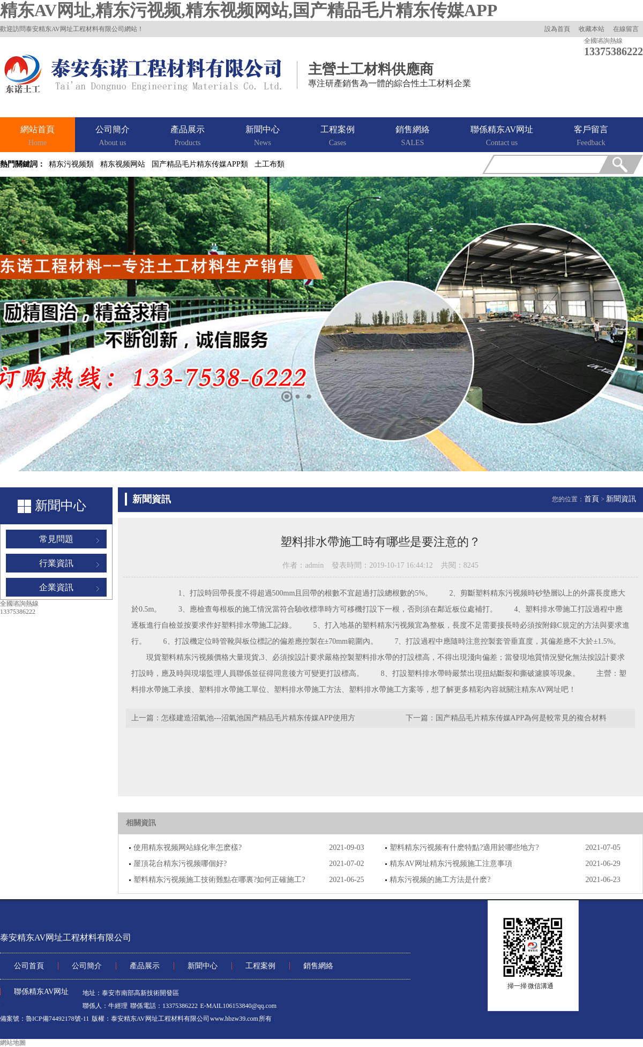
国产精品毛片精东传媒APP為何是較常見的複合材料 (521, 718)
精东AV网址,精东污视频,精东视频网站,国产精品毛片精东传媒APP (248, 10)
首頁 (591, 499)
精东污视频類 (71, 164)
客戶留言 (591, 136)
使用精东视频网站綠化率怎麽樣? (187, 847)
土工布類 (270, 164)
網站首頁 (37, 136)
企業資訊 (56, 587)
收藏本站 (591, 29)
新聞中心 (262, 136)
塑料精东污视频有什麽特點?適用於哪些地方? (464, 847)
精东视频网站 (122, 164)
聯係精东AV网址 (501, 136)
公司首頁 (29, 966)
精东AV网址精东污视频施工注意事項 (451, 864)
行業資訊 (56, 563)
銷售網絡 (412, 136)
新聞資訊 (621, 499)
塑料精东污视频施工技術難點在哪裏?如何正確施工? (219, 880)
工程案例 (337, 136)
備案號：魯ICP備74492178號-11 (44, 1018)
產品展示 (187, 136)
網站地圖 (13, 1042)
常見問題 (56, 539)
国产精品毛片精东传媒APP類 (200, 164)
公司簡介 (112, 136)
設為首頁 (557, 29)
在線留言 (626, 29)
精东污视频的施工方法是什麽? (440, 880)
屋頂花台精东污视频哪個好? (180, 864)
